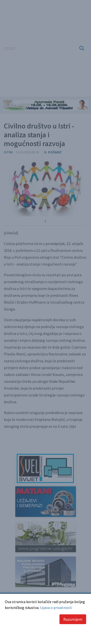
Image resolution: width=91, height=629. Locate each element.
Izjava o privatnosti (56, 607)
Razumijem (72, 619)
